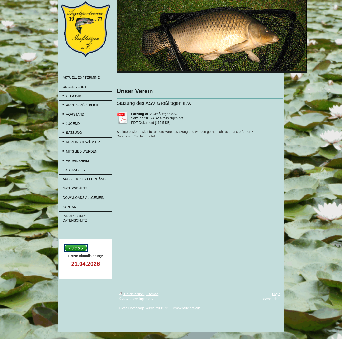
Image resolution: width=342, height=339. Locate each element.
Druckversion (131, 294)
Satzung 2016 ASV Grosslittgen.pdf (157, 118)
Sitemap (152, 294)
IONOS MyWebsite (175, 308)
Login (276, 294)
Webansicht (271, 299)
